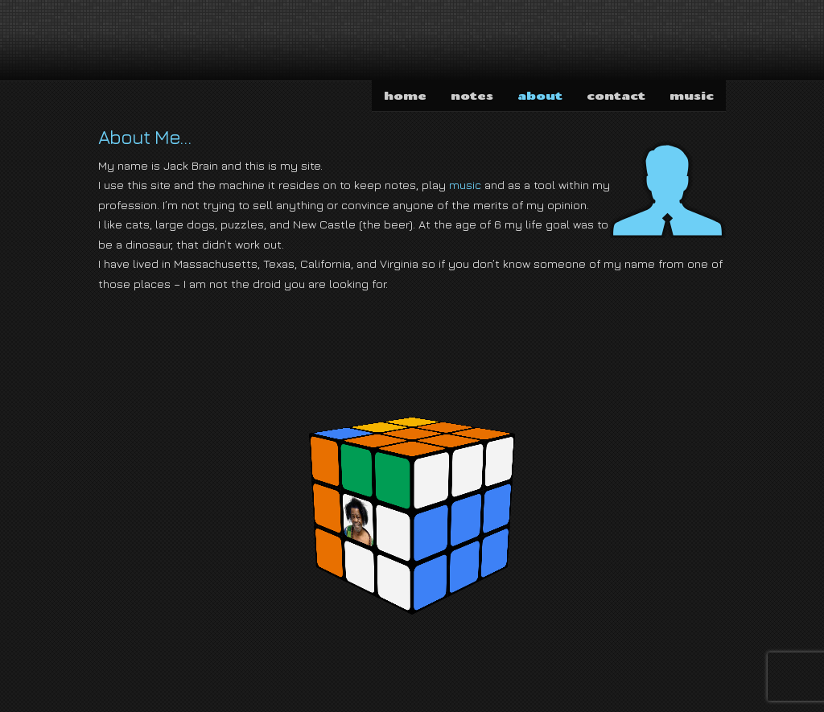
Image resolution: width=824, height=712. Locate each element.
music (692, 95)
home (405, 95)
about (539, 95)
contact (616, 95)
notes (472, 95)
